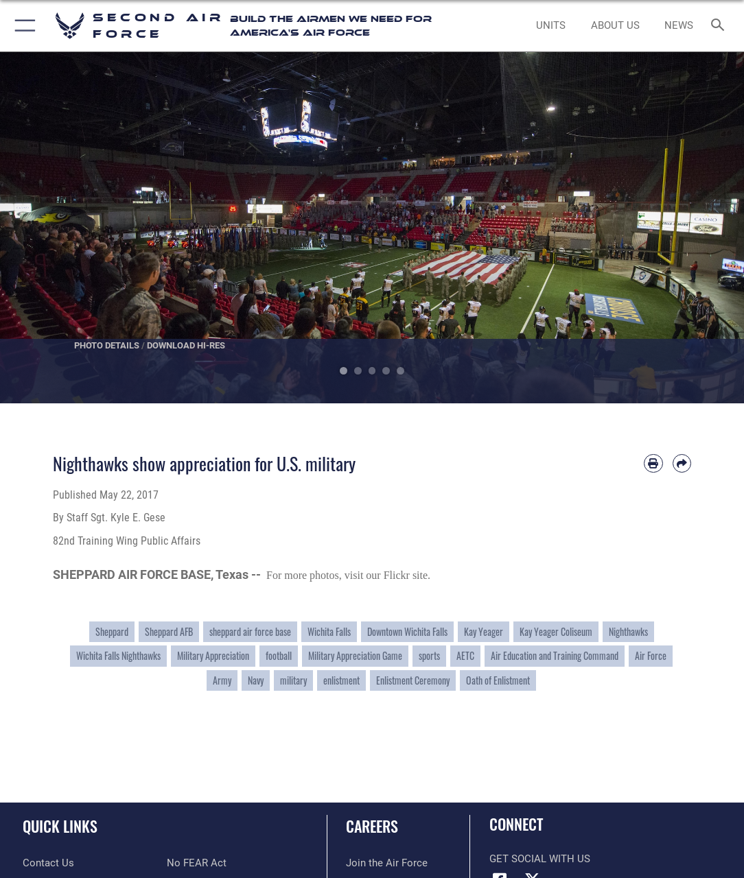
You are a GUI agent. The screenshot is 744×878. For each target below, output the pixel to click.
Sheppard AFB (169, 632)
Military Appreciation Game (355, 656)
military (293, 680)
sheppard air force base (250, 632)
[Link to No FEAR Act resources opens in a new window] (196, 863)
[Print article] (653, 463)
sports (429, 656)
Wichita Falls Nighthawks (118, 656)
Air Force (650, 656)
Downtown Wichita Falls (407, 632)
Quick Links (60, 826)
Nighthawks (628, 632)
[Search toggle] (720, 25)
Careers (372, 826)
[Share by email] (682, 463)
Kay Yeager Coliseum (556, 632)
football (279, 656)
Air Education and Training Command (554, 656)
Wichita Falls (329, 632)
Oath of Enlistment (498, 680)
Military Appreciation (213, 656)
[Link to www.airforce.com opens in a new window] (387, 863)
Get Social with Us (539, 859)
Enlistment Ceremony (413, 680)
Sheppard (111, 632)
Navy (256, 680)
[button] (22, 25)
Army (222, 680)
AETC (465, 656)
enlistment (341, 680)
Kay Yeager (483, 632)
